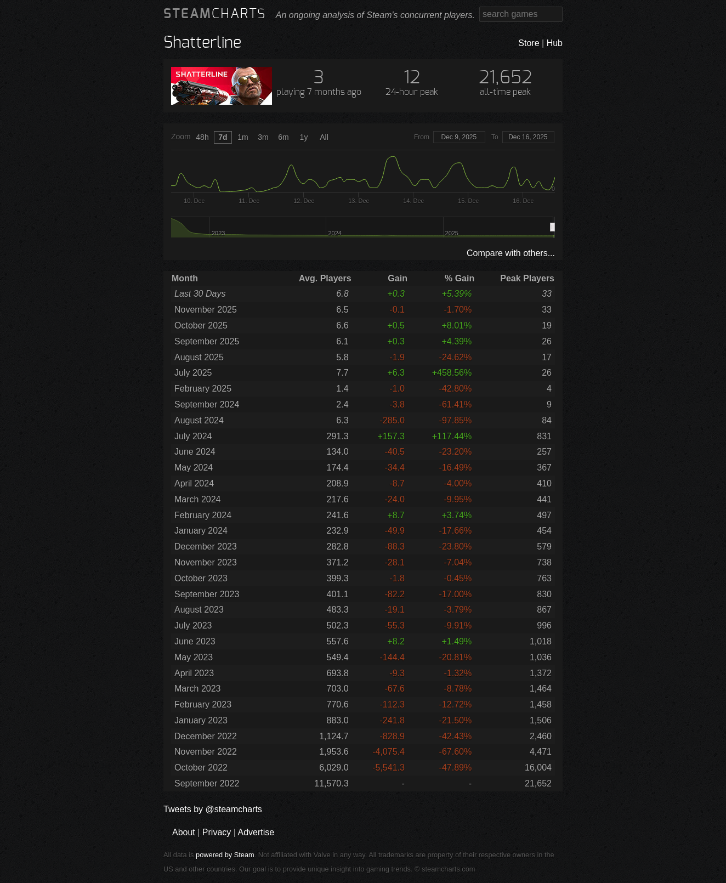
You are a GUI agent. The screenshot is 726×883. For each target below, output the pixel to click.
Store (528, 43)
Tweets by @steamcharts (212, 809)
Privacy (216, 832)
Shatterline (202, 43)
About (183, 832)
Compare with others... (511, 253)
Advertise (255, 832)
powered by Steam (225, 855)
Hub (555, 43)
